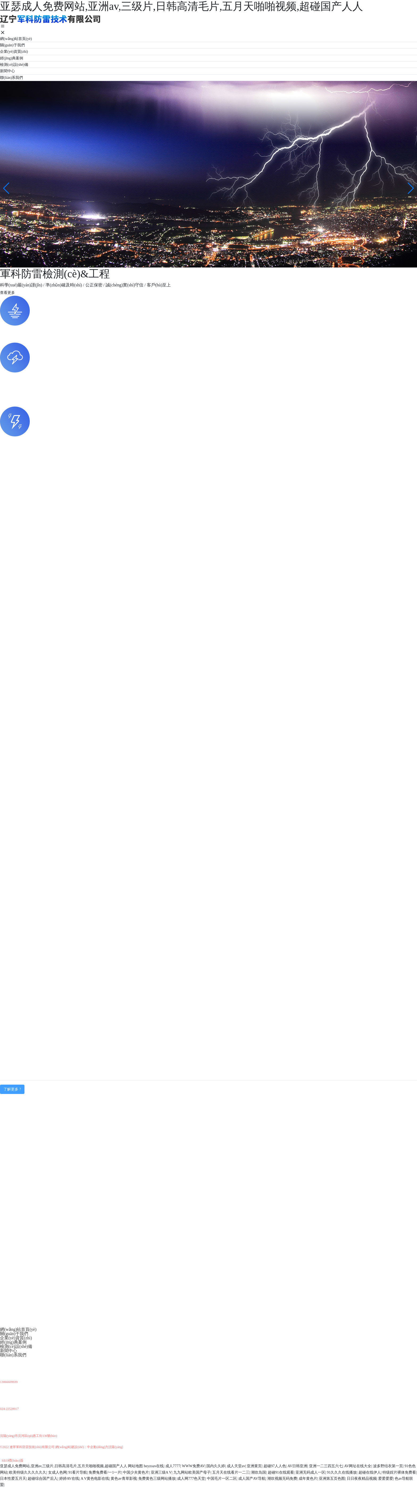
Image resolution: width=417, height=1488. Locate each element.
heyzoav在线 (154, 1466)
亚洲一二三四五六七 (326, 1466)
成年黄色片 (308, 1479)
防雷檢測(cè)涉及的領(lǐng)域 (27, 1251)
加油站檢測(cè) (14, 1039)
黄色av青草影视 (123, 1479)
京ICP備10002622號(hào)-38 (25, 1453)
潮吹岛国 (258, 1472)
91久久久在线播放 (342, 1472)
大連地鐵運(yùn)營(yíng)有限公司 (31, 1010)
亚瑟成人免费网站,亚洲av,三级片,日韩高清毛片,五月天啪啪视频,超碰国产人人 (63, 1466)
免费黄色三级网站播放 (157, 1479)
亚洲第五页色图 (332, 1479)
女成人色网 (57, 1472)
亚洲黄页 (254, 1466)
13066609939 (9, 1382)
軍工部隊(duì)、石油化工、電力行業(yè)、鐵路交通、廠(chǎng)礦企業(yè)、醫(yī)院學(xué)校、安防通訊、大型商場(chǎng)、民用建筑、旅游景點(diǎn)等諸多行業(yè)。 (158, 338)
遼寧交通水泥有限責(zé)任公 (26, 1054)
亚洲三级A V (161, 1472)
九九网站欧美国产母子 (192, 1472)
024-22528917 (9, 1409)
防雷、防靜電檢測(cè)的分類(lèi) (30, 440)
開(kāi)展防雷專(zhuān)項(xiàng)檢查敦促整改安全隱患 (50, 1291)
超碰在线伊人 (369, 1472)
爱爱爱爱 (385, 1479)
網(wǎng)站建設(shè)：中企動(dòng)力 (82, 1447)
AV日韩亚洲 (297, 1466)
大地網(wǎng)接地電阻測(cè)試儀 (31, 525)
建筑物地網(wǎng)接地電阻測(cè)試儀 (35, 495)
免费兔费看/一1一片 (105, 1472)
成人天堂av (236, 1466)
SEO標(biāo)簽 (12, 1460)
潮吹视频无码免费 (282, 1479)
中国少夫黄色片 (136, 1472)
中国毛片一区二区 (222, 1479)
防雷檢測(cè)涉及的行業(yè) (26, 329)
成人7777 (172, 1466)
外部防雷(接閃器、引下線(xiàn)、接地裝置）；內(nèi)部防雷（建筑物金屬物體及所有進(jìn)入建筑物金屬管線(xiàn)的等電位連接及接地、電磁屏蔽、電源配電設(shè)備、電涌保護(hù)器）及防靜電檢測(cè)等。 (195, 449)
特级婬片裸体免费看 (399, 1472)
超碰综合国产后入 (42, 1479)
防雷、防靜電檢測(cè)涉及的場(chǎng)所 (38, 376)
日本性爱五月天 (13, 1479)
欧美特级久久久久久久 (27, 1472)
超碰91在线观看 (281, 1472)
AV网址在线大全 (357, 1466)
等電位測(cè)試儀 (16, 481)
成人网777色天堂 (191, 1479)
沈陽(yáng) (115, 1447)
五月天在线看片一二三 (230, 1472)
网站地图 (135, 1466)
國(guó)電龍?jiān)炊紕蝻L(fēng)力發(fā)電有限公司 (46, 1025)
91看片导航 (77, 1472)
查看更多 (7, 293)
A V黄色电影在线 (95, 1479)
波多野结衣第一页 (388, 1466)
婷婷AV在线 (69, 1479)
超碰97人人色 (275, 1466)
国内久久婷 (215, 1466)
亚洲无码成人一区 (310, 1472)
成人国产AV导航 (251, 1479)
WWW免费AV (193, 1466)
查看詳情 (21, 729)
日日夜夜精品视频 (362, 1479)
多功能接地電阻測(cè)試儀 (24, 510)
